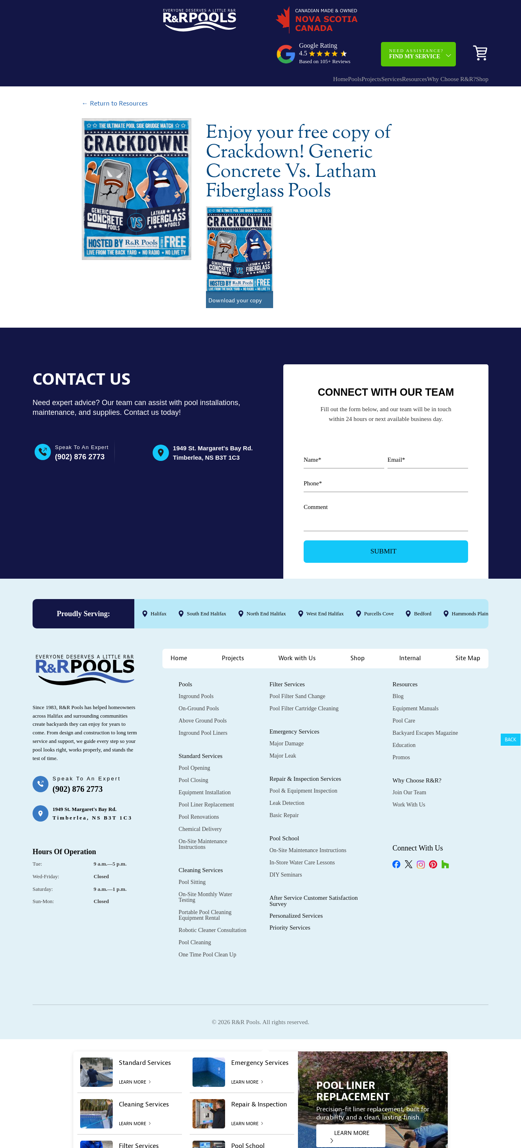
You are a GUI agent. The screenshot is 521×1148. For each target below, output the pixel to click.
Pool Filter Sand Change (297, 668)
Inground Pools (196, 668)
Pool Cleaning (195, 914)
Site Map (467, 630)
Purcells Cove (379, 585)
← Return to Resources (115, 75)
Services (355, 47)
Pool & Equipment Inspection (303, 763)
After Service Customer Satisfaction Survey (313, 872)
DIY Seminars (285, 847)
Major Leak (282, 728)
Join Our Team (409, 764)
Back (511, 739)
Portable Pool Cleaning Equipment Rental (205, 887)
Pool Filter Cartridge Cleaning (304, 680)
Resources (386, 47)
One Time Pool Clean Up (207, 926)
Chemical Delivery (200, 801)
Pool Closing (193, 752)
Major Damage (286, 715)
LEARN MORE (350, 1108)
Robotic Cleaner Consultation (212, 902)
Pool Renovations (199, 789)
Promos (401, 729)
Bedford (422, 585)
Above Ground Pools (203, 693)
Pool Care (403, 693)
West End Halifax (325, 585)
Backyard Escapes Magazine (425, 705)
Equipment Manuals (415, 680)
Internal (410, 630)
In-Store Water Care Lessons (302, 834)
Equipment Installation (205, 764)
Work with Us (297, 630)
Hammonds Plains (471, 585)
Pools (302, 47)
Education (404, 717)
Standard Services (201, 728)
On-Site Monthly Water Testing (205, 869)
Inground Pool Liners (203, 705)
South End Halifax (206, 585)
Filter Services (287, 656)
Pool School (284, 810)
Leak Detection (286, 775)
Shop (476, 47)
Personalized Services (296, 887)
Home (279, 47)
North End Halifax (266, 585)
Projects (326, 47)
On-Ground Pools (199, 680)
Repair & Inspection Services (305, 750)
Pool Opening (194, 740)
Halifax (158, 585)
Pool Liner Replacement (206, 776)
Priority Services (289, 899)
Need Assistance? (416, 22)
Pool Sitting (192, 854)
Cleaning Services (201, 842)
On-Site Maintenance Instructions (203, 816)
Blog (397, 668)
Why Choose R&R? (431, 47)
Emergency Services (294, 703)
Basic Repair (284, 787)
